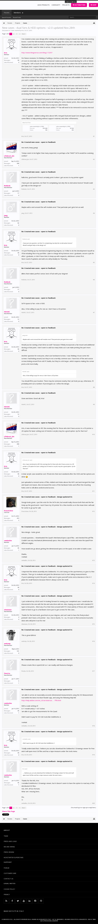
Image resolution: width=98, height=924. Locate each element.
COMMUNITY (56, 5)
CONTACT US (8, 879)
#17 (93, 671)
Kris (23, 30)
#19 (93, 755)
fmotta (7, 673)
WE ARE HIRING (9, 847)
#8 (94, 387)
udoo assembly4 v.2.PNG (63, 126)
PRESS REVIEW (9, 852)
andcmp (7, 643)
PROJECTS (65, 5)
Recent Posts (17, 17)
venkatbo (8, 540)
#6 (94, 280)
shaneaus (8, 610)
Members (17, 13)
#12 (93, 511)
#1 (94, 136)
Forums (6, 13)
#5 (94, 262)
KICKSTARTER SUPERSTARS (13, 857)
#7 (94, 312)
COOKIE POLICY (9, 889)
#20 (93, 803)
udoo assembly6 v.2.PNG (37, 126)
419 (18, 518)
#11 (93, 491)
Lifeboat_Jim (9, 156)
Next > (24, 34)
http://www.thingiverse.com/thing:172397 (37, 53)
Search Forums (6, 17)
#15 (93, 624)
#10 (93, 434)
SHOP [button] (93, 5)
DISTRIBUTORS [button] (79, 5)
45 (18, 548)
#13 (93, 560)
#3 (94, 189)
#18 (93, 726)
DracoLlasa (8, 510)
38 (18, 60)
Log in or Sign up (71, 1)
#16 (93, 641)
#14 (93, 583)
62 (18, 223)
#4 (94, 213)
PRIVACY (7, 894)
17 (18, 193)
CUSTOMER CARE (10, 873)
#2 (94, 159)
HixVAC (7, 312)
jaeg (5, 215)
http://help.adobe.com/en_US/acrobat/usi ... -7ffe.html (41, 700)
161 (18, 651)
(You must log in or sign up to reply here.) (83, 807)
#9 (94, 404)
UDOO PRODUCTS (43, 5)
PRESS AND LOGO (10, 841)
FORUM (6, 868)
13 (18, 319)
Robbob (7, 186)
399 (18, 163)
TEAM (6, 836)
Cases (12, 30)
